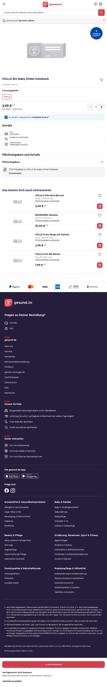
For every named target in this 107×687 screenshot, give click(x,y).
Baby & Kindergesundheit (67, 507)
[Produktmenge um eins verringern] (90, 107)
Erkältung (9, 526)
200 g (7, 97)
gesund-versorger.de (14, 372)
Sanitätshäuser (11, 377)
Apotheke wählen (62, 20)
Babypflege (60, 516)
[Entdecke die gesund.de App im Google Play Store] (29, 476)
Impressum (9, 393)
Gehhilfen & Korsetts (64, 592)
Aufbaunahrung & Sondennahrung (71, 574)
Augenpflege (10, 550)
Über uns (8, 346)
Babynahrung (61, 512)
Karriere (8, 351)
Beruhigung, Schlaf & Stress (17, 516)
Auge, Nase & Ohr (12, 512)
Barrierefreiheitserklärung (16, 362)
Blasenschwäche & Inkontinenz (69, 578)
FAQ (11, 328)
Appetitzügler (61, 540)
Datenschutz (10, 382)
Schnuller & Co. (62, 521)
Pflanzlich (9, 578)
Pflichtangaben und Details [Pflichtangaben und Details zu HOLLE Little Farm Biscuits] (47, 201)
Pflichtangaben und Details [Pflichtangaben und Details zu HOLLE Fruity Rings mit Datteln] (47, 240)
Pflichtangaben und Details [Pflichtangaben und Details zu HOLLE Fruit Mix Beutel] (47, 260)
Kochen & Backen (63, 559)
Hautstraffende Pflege (15, 554)
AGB (6, 388)
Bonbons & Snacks (63, 545)
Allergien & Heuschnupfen (16, 507)
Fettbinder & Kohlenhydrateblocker (71, 554)
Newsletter (9, 357)
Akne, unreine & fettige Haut (17, 540)
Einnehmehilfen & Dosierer (67, 587)
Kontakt (13, 323)
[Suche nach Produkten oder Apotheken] (101, 12)
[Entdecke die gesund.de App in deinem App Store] (12, 476)
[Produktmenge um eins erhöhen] (102, 107)
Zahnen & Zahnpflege (65, 526)
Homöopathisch (12, 574)
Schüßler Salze (11, 583)
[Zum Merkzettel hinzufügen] (101, 80)
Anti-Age (8, 545)
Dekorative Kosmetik (14, 559)
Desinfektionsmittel (64, 583)
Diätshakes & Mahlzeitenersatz (69, 550)
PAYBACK (9, 367)
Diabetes (8, 521)
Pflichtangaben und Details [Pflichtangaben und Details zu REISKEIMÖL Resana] (47, 221)
